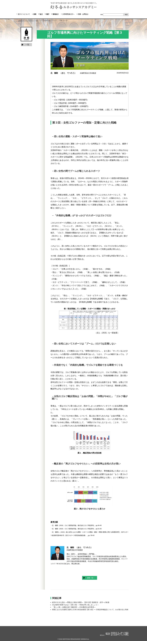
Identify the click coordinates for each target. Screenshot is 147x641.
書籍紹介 (56, 14)
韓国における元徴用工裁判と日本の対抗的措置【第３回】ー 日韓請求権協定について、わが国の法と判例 (90, 609)
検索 (101, 14)
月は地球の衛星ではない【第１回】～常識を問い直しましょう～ (75, 605)
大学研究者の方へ (68, 14)
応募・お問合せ (83, 14)
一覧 (27, 45)
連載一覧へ (91, 578)
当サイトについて (24, 14)
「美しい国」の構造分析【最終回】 (74, 607)
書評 (47, 14)
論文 (41, 14)
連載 (34, 14)
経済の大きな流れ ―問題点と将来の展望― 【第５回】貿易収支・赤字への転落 (80, 602)
